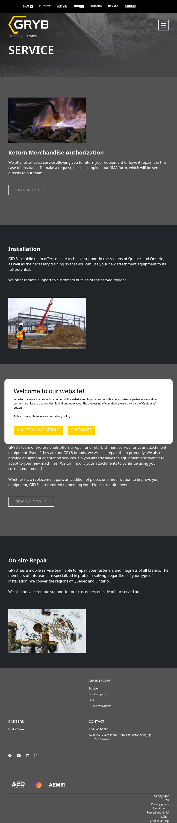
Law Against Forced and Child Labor (158, 812)
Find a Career (17, 729)
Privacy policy (160, 804)
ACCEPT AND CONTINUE (38, 430)
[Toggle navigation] (163, 25)
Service (93, 688)
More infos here (31, 190)
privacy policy (61, 416)
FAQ (91, 700)
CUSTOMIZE (81, 430)
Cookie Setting (159, 821)
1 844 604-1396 (98, 729)
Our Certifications (99, 706)
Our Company (97, 694)
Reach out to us (31, 501)
